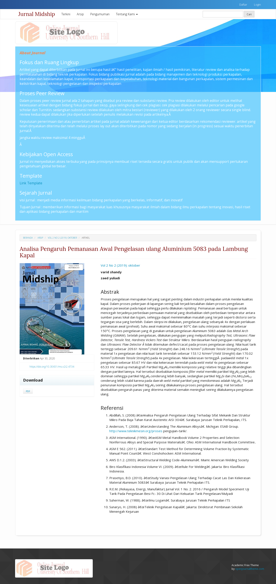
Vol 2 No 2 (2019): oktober (62, 237)
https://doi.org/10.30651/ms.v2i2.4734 (52, 366)
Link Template (31, 183)
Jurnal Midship (36, 14)
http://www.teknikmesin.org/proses (135, 431)
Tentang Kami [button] (127, 14)
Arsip (80, 14)
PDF (28, 391)
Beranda (28, 237)
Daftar (243, 4)
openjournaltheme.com (249, 569)
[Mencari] (223, 14)
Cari (249, 14)
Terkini (65, 14)
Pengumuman (100, 14)
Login (257, 4)
